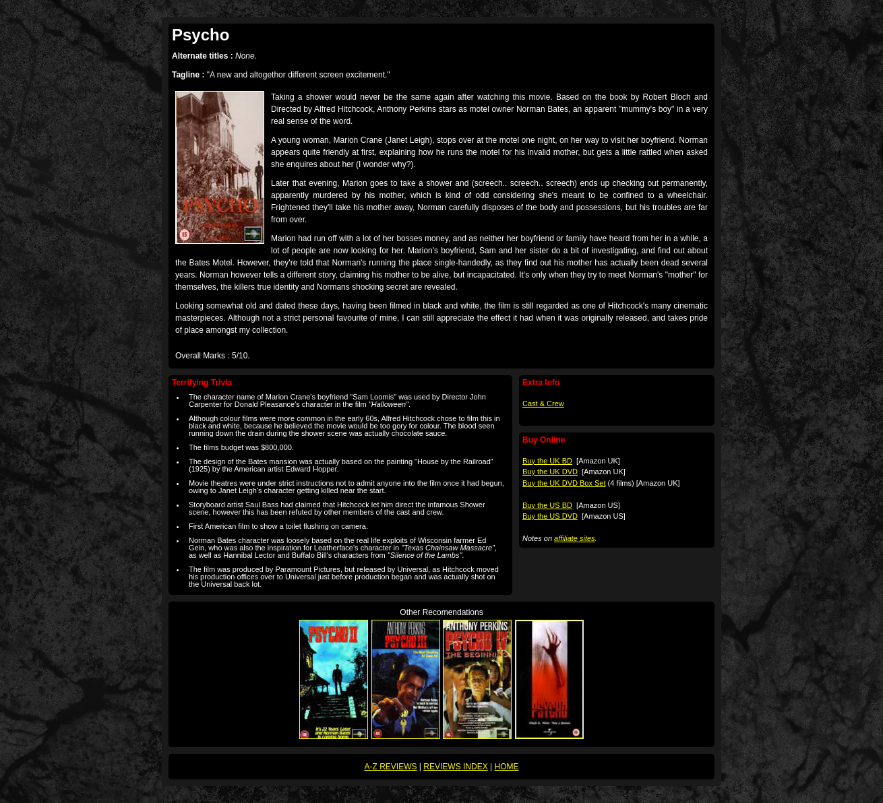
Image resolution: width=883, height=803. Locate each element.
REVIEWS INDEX (455, 766)
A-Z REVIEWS (391, 766)
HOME (506, 766)
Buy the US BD (547, 505)
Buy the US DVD (550, 516)
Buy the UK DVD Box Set (564, 483)
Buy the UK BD (547, 461)
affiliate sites (574, 538)
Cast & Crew (543, 403)
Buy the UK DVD (550, 472)
